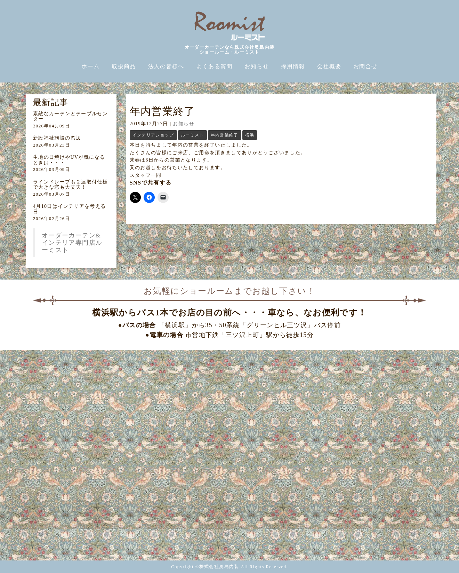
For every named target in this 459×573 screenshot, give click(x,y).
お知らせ (183, 123)
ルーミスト (192, 135)
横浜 (250, 135)
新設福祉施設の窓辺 (57, 138)
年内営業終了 (225, 135)
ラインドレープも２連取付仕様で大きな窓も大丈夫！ (70, 184)
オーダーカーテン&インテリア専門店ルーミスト (72, 242)
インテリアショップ (153, 135)
